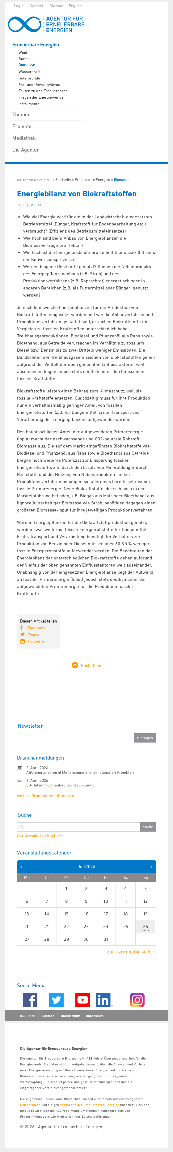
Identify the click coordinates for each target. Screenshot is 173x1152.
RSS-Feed (27, 1015)
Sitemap (48, 1015)
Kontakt (36, 5)
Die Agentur (25, 150)
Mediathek (24, 138)
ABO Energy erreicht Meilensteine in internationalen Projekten (80, 772)
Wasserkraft (29, 71)
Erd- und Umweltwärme (39, 84)
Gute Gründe (29, 77)
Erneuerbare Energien (35, 45)
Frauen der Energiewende (41, 97)
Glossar (56, 5)
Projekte (22, 126)
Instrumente (29, 103)
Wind (23, 52)
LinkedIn (36, 641)
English (75, 5)
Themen (21, 114)
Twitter (34, 634)
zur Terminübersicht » (131, 951)
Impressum (94, 1015)
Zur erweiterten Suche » (39, 835)
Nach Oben (91, 665)
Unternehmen (30, 1105)
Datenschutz (70, 1015)
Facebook (36, 627)
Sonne (24, 58)
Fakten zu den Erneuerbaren (43, 90)
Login (18, 5)
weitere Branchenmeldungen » (45, 795)
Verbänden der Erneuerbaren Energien (89, 1105)
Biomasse (27, 65)
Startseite (63, 179)
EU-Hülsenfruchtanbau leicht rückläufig (60, 784)
